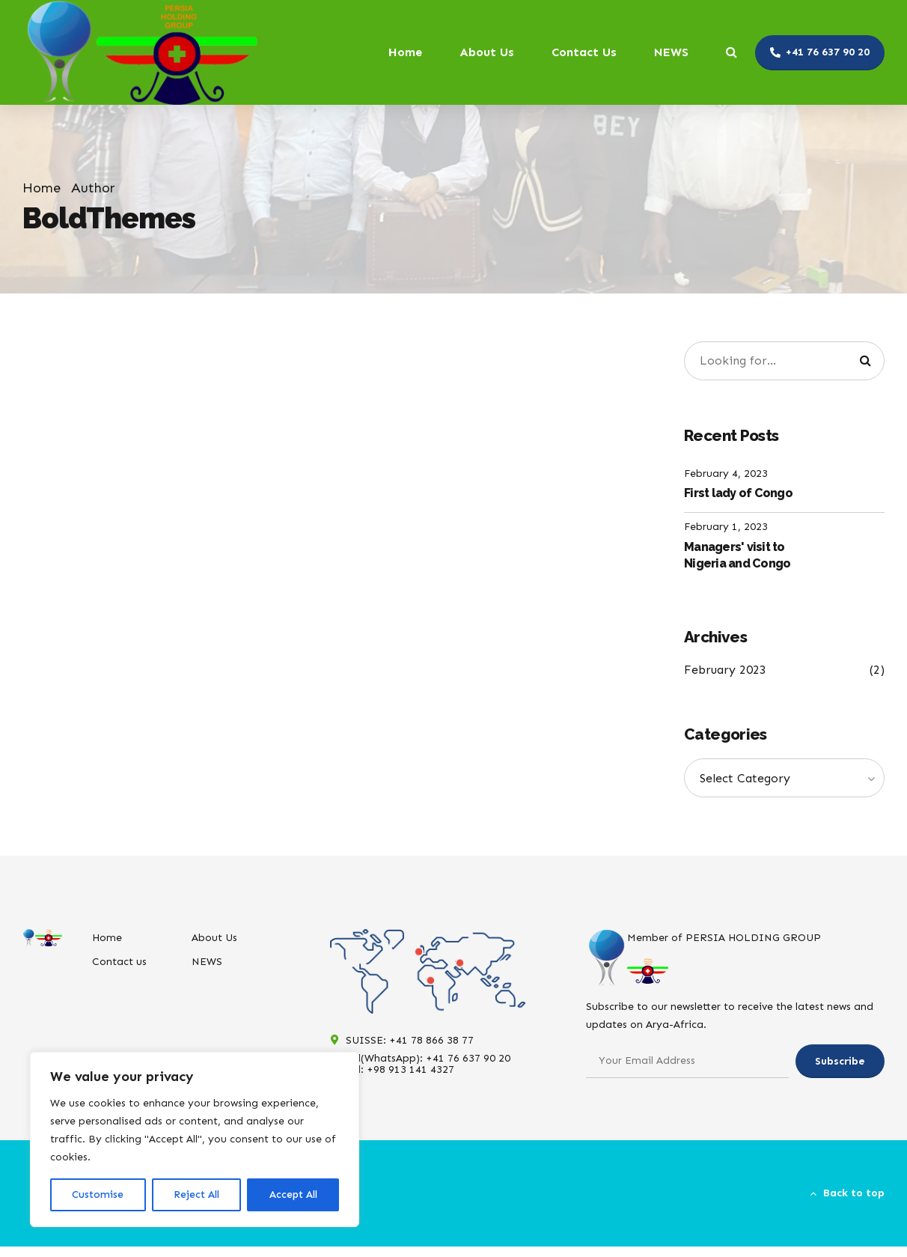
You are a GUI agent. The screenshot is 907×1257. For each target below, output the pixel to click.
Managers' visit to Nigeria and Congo (737, 555)
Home (405, 52)
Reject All (196, 1194)
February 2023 (725, 670)
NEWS (671, 52)
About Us (486, 52)
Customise (97, 1194)
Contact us (119, 961)
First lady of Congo (738, 493)
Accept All (293, 1194)
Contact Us (584, 52)
